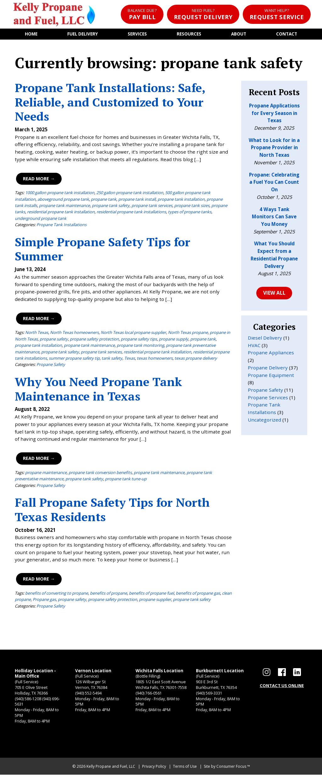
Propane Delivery (268, 369)
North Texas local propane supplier (133, 334)
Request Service (277, 14)
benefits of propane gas (198, 594)
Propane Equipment (271, 377)
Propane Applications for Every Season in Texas (274, 114)
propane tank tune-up (126, 480)
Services (137, 35)
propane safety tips (139, 340)
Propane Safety (50, 366)
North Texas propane (188, 334)
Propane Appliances (271, 355)
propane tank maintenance (64, 207)
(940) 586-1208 (28, 703)
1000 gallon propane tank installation (59, 194)
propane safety (54, 340)
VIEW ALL (274, 295)
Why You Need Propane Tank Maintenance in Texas (98, 390)
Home (31, 35)
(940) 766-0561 (149, 696)
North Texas (36, 334)
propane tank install (137, 200)
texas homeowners (155, 360)
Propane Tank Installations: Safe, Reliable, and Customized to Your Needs (110, 103)
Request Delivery (203, 14)
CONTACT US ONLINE (282, 687)
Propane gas (44, 601)
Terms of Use (185, 771)
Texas (129, 360)
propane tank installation (181, 200)
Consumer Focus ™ (233, 771)
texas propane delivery (196, 360)
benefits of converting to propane (56, 594)
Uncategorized (264, 422)
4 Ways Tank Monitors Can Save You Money (274, 218)
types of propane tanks (189, 213)
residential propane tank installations (131, 213)
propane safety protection (94, 340)
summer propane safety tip (74, 360)
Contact (286, 35)
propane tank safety (111, 207)
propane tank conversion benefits (100, 474)
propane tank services (151, 207)
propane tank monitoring (140, 347)
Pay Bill (141, 14)
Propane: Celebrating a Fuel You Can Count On (274, 183)
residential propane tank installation (61, 213)
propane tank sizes (191, 207)
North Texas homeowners (74, 334)
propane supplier (155, 601)
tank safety (112, 360)
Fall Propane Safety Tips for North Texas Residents (112, 511)
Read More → (38, 180)
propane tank (103, 200)
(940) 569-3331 (209, 696)
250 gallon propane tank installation (129, 194)
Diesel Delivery (265, 339)
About (239, 35)
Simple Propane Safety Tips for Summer (102, 250)
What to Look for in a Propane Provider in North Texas (274, 149)
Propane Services (268, 399)
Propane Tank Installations (61, 226)
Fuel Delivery (82, 35)
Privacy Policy (154, 771)
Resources (189, 35)
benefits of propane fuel (151, 594)
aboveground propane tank (63, 200)
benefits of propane (108, 594)
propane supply (173, 340)
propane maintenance (46, 474)
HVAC (254, 347)
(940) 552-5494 (88, 696)
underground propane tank (40, 219)
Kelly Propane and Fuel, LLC (110, 771)
